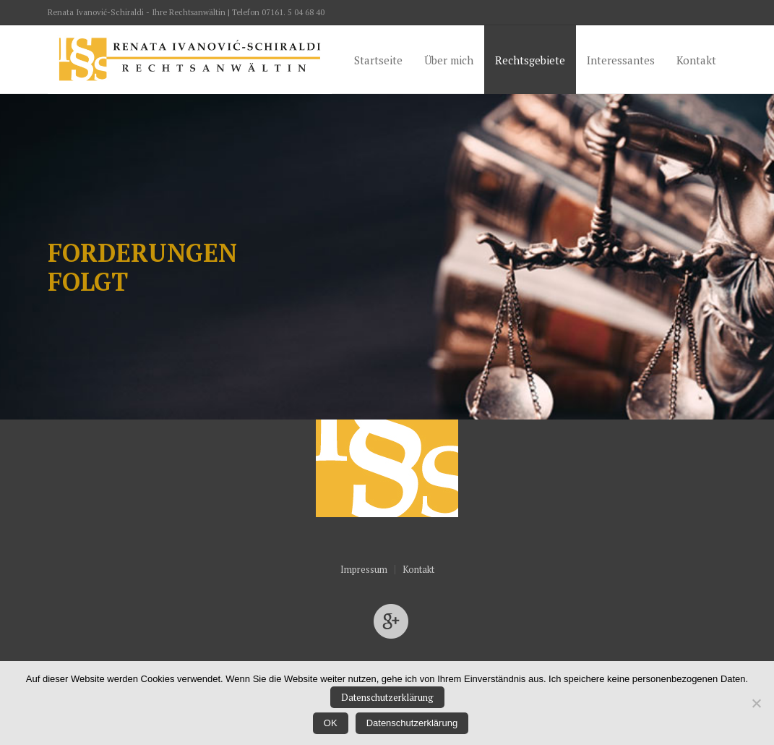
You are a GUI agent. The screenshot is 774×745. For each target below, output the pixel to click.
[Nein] (756, 703)
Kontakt (418, 569)
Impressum (363, 569)
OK (330, 723)
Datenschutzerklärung (387, 697)
